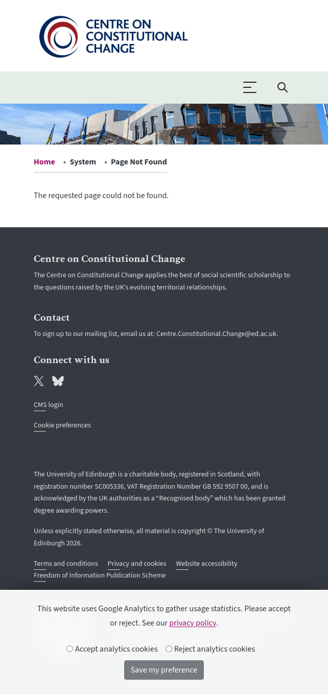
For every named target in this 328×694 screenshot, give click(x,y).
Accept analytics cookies (112, 649)
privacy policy (192, 623)
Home (44, 161)
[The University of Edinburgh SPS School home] (113, 34)
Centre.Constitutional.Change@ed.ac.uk (216, 334)
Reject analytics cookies (210, 649)
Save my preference (164, 670)
